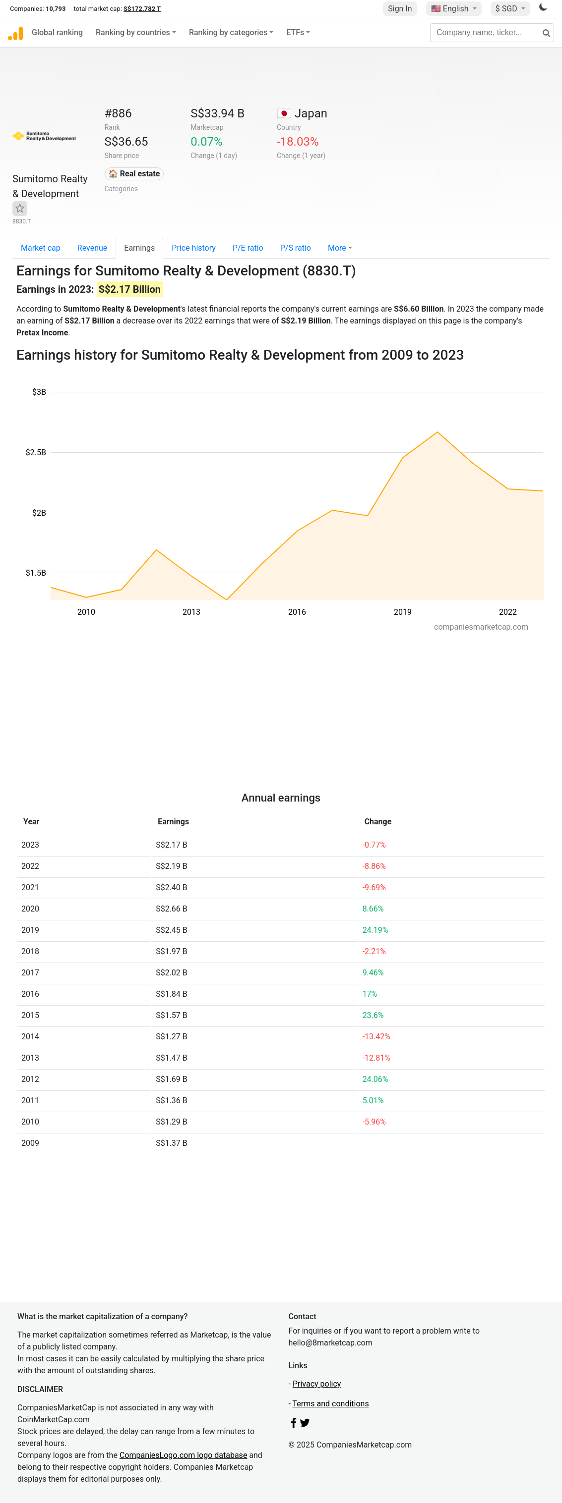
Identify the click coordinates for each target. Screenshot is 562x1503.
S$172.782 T (142, 8)
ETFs (295, 32)
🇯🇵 (302, 113)
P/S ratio (295, 248)
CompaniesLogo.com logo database (183, 1455)
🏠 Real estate (134, 173)
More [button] (337, 248)
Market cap (41, 248)
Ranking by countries (133, 32)
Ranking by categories (228, 32)
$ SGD (507, 8)
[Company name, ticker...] (492, 32)
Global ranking (57, 32)
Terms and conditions (331, 1403)
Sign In (400, 8)
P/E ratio (248, 248)
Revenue (92, 248)
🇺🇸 (451, 8)
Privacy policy (317, 1384)
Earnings (139, 248)
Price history (194, 248)
